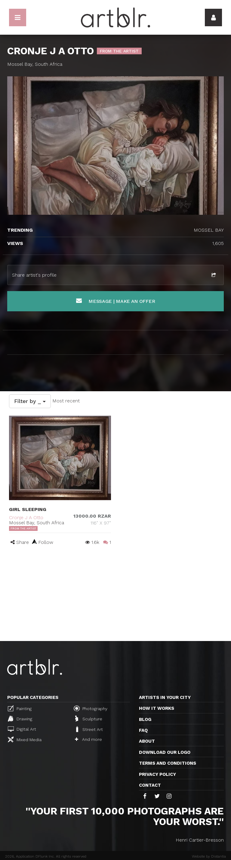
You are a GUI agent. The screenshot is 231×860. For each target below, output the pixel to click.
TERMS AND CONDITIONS (167, 763)
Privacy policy (157, 774)
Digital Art (22, 729)
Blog (145, 719)
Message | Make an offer (115, 301)
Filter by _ (30, 401)
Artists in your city (165, 697)
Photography (90, 708)
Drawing (20, 719)
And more (88, 739)
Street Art (89, 729)
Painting (20, 708)
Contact (150, 785)
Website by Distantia (209, 856)
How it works (156, 708)
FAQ (143, 730)
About (147, 741)
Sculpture (88, 719)
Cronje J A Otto (26, 517)
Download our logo (164, 752)
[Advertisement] (115, 596)
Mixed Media (25, 739)
